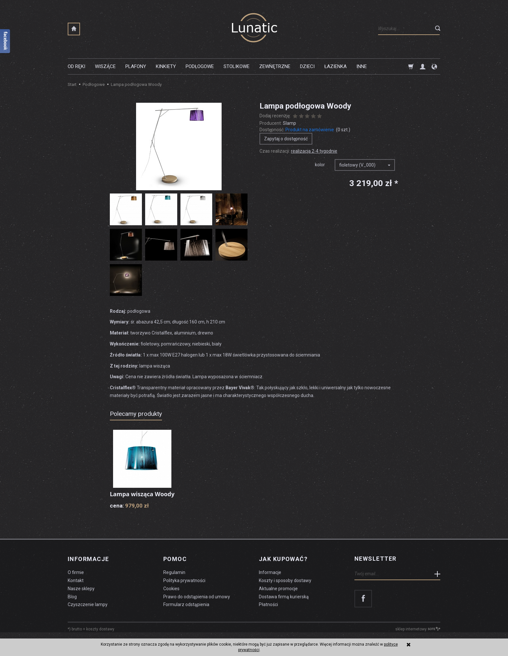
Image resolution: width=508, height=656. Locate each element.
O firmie (76, 578)
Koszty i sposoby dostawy (285, 586)
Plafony (135, 66)
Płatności (268, 610)
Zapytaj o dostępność (286, 138)
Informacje (88, 565)
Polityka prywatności (184, 586)
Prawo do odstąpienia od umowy (196, 602)
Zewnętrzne (274, 66)
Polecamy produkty (136, 413)
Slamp (289, 123)
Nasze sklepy (81, 594)
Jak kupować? (283, 565)
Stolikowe (236, 66)
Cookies (171, 594)
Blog (72, 602)
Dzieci (307, 66)
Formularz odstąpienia (186, 610)
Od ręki (76, 66)
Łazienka (335, 66)
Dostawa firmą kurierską (284, 602)
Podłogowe (200, 66)
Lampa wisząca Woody (132, 497)
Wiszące (105, 66)
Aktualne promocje (278, 594)
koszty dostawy (100, 635)
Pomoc (175, 565)
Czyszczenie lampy (88, 610)
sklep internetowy (417, 635)
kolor (320, 164)
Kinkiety (166, 66)
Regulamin (174, 578)
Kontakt (76, 586)
